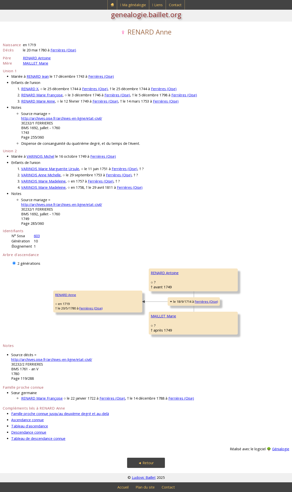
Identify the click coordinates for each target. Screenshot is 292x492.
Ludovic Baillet (144, 477)
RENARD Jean (38, 76)
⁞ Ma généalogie (133, 4)
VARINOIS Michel (40, 156)
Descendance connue (28, 432)
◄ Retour (146, 462)
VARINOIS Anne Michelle (41, 175)
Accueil (123, 487)
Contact (175, 4)
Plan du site (145, 487)
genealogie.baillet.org (146, 14)
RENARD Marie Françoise (42, 95)
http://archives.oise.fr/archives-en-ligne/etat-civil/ (61, 118)
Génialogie (280, 449)
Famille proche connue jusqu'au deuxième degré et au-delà (60, 413)
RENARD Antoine (37, 58)
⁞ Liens (157, 4)
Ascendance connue (27, 419)
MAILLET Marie (35, 63)
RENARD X (29, 88)
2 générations (28, 263)
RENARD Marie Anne (38, 101)
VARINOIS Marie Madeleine (43, 181)
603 (37, 235)
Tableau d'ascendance (29, 426)
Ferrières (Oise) (63, 50)
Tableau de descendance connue (38, 438)
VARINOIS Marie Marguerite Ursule (50, 168)
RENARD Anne (65, 295)
